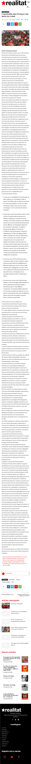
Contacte (4, 745)
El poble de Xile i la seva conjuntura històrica (23, 595)
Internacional (5, 12)
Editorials (4, 729)
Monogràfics (5, 731)
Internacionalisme (6, 582)
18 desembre (11, 579)
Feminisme (4, 735)
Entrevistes (5, 733)
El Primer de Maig (9, 685)
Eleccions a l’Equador (17, 603)
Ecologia (4, 737)
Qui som (4, 727)
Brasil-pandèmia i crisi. (8, 594)
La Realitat (6, 19)
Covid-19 (18, 579)
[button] (28, 7)
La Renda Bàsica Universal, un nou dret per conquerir (10, 695)
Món (13, 582)
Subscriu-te (5, 743)
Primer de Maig (8, 676)
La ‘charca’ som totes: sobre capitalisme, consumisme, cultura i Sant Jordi (10, 668)
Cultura (4, 739)
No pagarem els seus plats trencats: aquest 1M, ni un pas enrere (11, 658)
